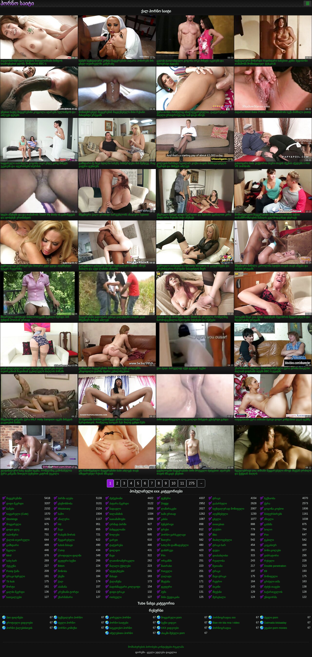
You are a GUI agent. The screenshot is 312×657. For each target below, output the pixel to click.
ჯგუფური (166, 586)
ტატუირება (116, 545)
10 (174, 483)
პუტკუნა (11, 565)
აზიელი (268, 519)
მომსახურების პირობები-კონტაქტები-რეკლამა (156, 647)
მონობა (62, 571)
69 (265, 571)
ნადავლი (115, 508)
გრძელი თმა (272, 581)
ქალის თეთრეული (17, 539)
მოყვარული (13, 524)
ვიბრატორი (271, 555)
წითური (166, 539)
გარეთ (113, 539)
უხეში (61, 576)
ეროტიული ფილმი (69, 555)
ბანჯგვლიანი (117, 529)
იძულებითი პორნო (121, 633)
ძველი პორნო (66, 622)
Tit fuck (10, 581)
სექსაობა (269, 498)
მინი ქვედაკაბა (170, 597)
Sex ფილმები (14, 617)
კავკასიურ (270, 545)
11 (182, 483)
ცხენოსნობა (65, 503)
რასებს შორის (66, 534)
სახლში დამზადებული (174, 545)
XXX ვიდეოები (170, 627)
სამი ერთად (168, 513)
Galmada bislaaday (275, 622)
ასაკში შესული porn (173, 633)
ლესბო (217, 529)
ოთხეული (115, 597)
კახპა (164, 519)
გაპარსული (220, 503)
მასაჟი (113, 576)
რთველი (166, 571)
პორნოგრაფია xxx (224, 617)
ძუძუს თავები (272, 586)
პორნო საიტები (118, 622)
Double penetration (275, 565)
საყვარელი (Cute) (17, 513)
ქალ (60, 581)
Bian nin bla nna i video (226, 622)
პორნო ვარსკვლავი (173, 534)
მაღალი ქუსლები (120, 565)
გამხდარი (12, 545)
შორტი (10, 586)
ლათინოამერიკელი (121, 560)
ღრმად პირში (117, 524)
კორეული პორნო (120, 617)
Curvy (61, 550)
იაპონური (12, 534)
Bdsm (61, 565)
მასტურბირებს (273, 513)
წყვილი (11, 550)
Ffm (163, 555)
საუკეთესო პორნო (120, 627)
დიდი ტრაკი (117, 591)
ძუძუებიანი (115, 498)
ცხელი (217, 519)
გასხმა (268, 524)
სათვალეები (14, 597)
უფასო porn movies (275, 627)
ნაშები (10, 508)
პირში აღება (65, 498)
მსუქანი (217, 591)
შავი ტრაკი (219, 576)
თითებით (218, 524)
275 (192, 483)
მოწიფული (271, 576)
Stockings (12, 519)
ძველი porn (271, 617)
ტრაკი (216, 498)
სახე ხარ (11, 560)
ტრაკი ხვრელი (15, 576)
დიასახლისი (220, 555)
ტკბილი (269, 539)
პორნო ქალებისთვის (19, 627)
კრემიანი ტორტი (68, 591)
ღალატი (166, 576)
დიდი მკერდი (14, 503)
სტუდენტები (116, 571)
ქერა (267, 503)
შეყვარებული (66, 539)
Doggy (165, 503)
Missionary (64, 508)
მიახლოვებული (222, 539)
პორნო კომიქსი (67, 627)
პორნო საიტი (17, 3)
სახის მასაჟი (65, 545)
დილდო (114, 550)
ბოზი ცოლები (272, 550)
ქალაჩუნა (115, 581)
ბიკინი (216, 586)
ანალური (63, 519)
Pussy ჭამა (12, 571)
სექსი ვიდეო (168, 622)
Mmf (8, 555)
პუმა (163, 591)
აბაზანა (62, 586)
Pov (266, 534)
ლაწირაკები (168, 508)
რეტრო (217, 581)
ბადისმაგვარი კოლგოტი (124, 586)
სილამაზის (116, 513)
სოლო (268, 529)
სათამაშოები (117, 519)
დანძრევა (167, 550)
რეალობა (219, 560)
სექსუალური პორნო (70, 617)
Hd (59, 524)
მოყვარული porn (171, 617)
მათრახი (166, 565)
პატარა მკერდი (119, 503)
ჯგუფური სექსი (67, 560)
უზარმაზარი (65, 597)
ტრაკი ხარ (219, 545)
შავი (60, 529)
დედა (216, 550)
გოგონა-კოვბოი (274, 508)
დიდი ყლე (12, 529)
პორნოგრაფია (222, 627)
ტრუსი (165, 529)
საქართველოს (273, 591)
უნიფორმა (270, 597)
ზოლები (114, 534)
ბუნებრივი (167, 524)
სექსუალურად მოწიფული (228, 508)
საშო (61, 513)
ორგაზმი (166, 560)
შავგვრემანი (14, 498)
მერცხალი (219, 597)
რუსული (269, 560)
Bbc (215, 534)
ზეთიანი (218, 565)
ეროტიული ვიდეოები (19, 622)
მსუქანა (165, 581)
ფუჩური (166, 498)
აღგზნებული (220, 513)
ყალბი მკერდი (15, 591)
